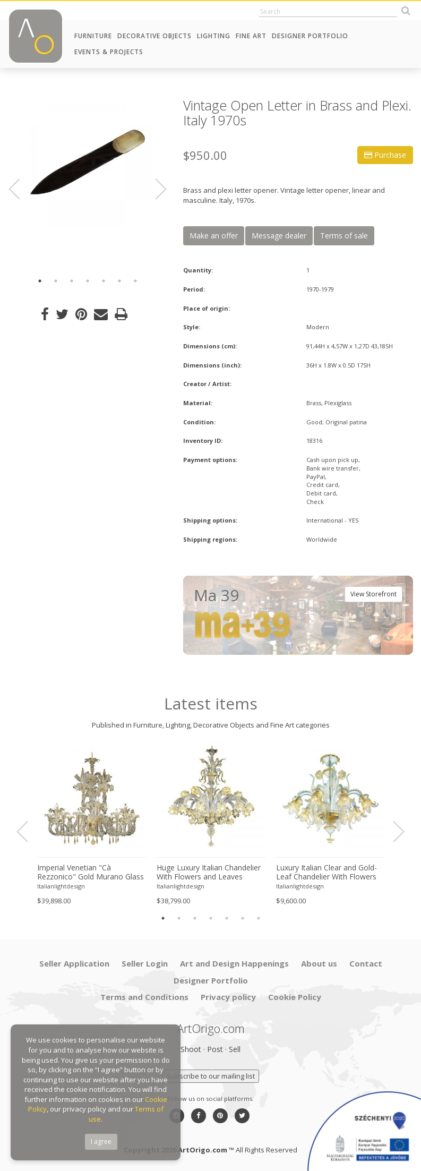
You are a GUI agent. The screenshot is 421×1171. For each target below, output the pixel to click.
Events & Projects (108, 51)
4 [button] (87, 281)
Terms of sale (344, 235)
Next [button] (155, 189)
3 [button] (71, 281)
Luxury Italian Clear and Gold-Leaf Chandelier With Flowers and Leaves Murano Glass (326, 872)
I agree (101, 1141)
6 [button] (119, 281)
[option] (87, 162)
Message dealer (279, 235)
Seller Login (145, 963)
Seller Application (74, 963)
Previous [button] (20, 189)
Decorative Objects (154, 35)
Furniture (93, 35)
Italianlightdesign (61, 886)
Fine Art (251, 35)
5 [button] (103, 281)
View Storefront (373, 594)
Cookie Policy (294, 996)
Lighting (213, 35)
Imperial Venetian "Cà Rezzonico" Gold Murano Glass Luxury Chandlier (90, 872)
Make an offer (214, 235)
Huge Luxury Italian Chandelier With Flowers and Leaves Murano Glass (209, 872)
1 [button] (40, 281)
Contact (365, 963)
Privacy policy (228, 996)
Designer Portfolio (310, 35)
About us (319, 963)
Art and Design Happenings (234, 963)
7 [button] (135, 281)
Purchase (385, 155)
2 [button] (55, 281)
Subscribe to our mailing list (211, 1076)
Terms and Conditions (144, 996)
